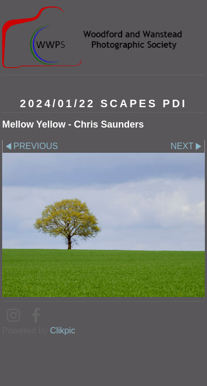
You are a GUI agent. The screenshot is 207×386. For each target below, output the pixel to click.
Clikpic (62, 330)
